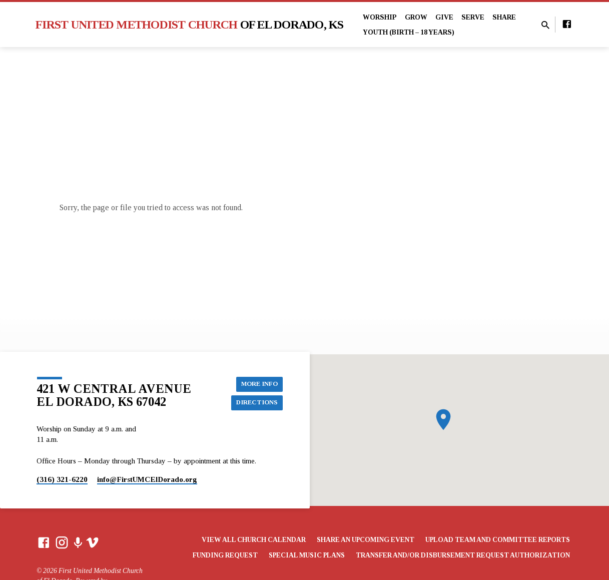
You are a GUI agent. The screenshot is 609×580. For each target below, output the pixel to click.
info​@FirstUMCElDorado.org (147, 479)
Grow (416, 17)
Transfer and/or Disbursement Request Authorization (463, 555)
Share (504, 17)
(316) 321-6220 (62, 479)
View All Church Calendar (254, 539)
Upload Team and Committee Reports (497, 539)
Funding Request (225, 555)
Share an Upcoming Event (365, 539)
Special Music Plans (307, 555)
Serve (472, 17)
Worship (380, 17)
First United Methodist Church (190, 24)
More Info (257, 383)
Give (444, 17)
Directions (255, 403)
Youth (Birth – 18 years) (408, 32)
